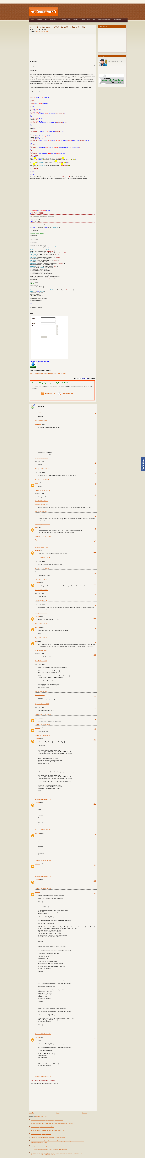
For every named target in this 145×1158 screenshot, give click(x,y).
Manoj (37, 527)
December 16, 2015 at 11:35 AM (43, 1076)
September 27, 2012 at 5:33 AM (43, 536)
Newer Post (31, 1113)
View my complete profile (115, 61)
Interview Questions (104, 20)
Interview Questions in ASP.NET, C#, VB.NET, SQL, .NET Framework (47, 1120)
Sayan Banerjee (39, 539)
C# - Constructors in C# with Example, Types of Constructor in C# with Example (49, 1149)
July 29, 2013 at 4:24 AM (41, 650)
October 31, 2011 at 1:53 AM (42, 458)
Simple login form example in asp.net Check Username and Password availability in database (51, 1123)
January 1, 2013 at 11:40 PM (42, 568)
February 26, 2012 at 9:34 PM (42, 490)
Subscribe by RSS (48, 393)
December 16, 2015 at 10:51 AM (43, 1034)
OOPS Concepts (85, 20)
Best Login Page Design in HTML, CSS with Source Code (44, 1146)
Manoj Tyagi (38, 411)
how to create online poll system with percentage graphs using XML (48, 373)
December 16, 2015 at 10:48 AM (43, 876)
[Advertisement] (93, 11)
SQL (69, 20)
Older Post (84, 1113)
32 (95, 1038)
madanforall (38, 424)
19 (95, 642)
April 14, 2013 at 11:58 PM (41, 590)
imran (36, 483)
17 (95, 618)
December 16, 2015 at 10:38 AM (43, 799)
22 (95, 696)
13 (95, 573)
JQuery (75, 20)
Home (32, 20)
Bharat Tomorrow (39, 695)
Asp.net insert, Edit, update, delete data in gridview (42, 1127)
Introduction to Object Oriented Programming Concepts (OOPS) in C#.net (47, 1130)
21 (95, 665)
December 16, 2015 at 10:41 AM (43, 860)
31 (95, 893)
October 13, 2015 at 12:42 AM (42, 735)
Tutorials (117, 20)
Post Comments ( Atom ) (41, 1116)
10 (95, 541)
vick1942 (37, 550)
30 (95, 881)
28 (95, 834)
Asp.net (38, 31)
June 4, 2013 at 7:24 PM (41, 613)
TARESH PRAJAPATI (40, 504)
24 (95, 719)
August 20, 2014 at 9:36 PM (42, 704)
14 (95, 584)
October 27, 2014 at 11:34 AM (42, 724)
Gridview (53, 20)
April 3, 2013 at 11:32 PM (41, 579)
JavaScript (62, 20)
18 (95, 628)
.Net (36, 641)
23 (95, 708)
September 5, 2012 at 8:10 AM (42, 524)
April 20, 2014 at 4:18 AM (41, 661)
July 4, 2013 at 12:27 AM (41, 623)
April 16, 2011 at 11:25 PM (41, 420)
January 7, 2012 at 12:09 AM (42, 479)
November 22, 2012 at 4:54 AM (42, 557)
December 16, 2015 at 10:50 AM (43, 888)
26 (95, 740)
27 (95, 804)
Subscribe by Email (65, 393)
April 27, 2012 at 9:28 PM (41, 511)
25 (95, 729)
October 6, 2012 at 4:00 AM (41, 547)
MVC (94, 20)
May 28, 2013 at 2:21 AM (41, 600)
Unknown (37, 582)
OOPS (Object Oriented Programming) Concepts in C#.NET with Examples (48, 1137)
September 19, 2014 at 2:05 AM (43, 714)
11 (95, 552)
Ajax (45, 20)
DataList (43, 31)
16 (95, 605)
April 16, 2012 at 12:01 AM (41, 501)
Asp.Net (39, 20)
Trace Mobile (35, 23)
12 (95, 562)
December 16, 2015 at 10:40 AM (43, 829)
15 (95, 595)
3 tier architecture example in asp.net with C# (41, 1134)
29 (95, 865)
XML (47, 31)
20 (95, 655)
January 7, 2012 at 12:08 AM (42, 468)
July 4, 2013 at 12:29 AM (41, 637)
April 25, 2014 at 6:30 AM (41, 691)
